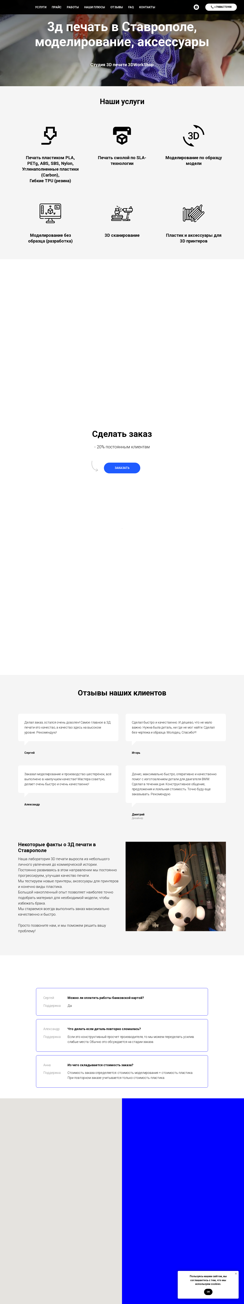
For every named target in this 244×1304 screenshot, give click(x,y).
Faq (131, 7)
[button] (122, 468)
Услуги (40, 7)
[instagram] (196, 7)
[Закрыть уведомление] (236, 1273)
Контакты (147, 7)
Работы (73, 7)
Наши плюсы (94, 7)
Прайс (56, 7)
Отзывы (116, 7)
